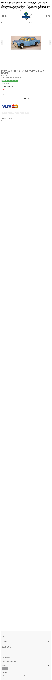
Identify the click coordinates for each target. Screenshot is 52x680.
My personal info (7, 647)
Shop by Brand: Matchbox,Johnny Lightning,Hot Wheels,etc (17, 22)
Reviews (10, 118)
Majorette (35, 22)
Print (4, 94)
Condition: (3, 75)
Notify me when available (7, 86)
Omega (27, 112)
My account (4, 641)
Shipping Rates (26, 98)
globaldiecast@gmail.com (11, 661)
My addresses (6, 646)
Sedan (17, 112)
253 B (22, 112)
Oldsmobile (11, 112)
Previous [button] (2, 42)
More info (4, 118)
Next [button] (50, 42)
